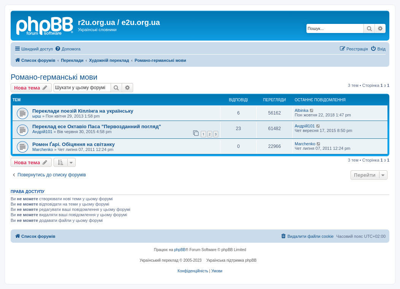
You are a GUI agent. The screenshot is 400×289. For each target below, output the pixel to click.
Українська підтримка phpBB (231, 260)
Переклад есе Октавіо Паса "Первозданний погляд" (96, 126)
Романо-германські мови (54, 77)
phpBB (180, 250)
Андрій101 (42, 131)
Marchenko (42, 149)
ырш (36, 116)
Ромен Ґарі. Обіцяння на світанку (73, 144)
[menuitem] (67, 48)
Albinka (301, 110)
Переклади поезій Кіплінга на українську (82, 111)
